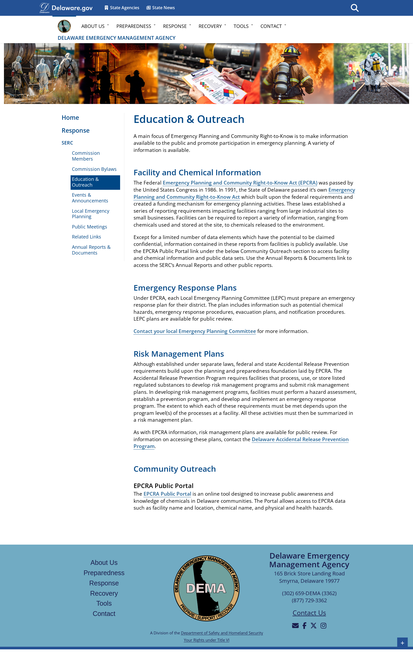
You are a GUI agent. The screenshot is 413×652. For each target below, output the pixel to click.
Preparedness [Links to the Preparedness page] (104, 572)
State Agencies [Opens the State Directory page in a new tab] (121, 8)
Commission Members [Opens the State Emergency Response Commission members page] (86, 156)
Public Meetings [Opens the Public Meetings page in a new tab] (89, 226)
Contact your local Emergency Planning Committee (195, 331)
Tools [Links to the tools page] (104, 603)
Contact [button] (271, 26)
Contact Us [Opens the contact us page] (309, 612)
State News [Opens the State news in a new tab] (160, 8)
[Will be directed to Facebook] (304, 625)
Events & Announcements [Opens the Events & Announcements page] (90, 198)
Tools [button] (241, 26)
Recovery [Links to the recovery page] (104, 593)
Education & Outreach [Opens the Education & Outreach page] (85, 182)
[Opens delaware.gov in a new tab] (72, 7)
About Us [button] (93, 26)
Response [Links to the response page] (104, 583)
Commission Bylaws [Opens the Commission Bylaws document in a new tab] (94, 169)
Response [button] (175, 26)
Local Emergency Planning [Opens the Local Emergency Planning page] (90, 214)
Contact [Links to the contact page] (104, 613)
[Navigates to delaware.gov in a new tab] (44, 7)
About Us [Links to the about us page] (104, 562)
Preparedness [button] (133, 26)
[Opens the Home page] (67, 118)
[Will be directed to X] (313, 625)
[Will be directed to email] (295, 625)
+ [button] (403, 642)
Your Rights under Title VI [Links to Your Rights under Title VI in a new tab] (206, 640)
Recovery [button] (210, 26)
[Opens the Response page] (73, 131)
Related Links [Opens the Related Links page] (86, 236)
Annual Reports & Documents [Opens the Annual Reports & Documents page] (91, 250)
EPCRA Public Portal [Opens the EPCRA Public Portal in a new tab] (167, 493)
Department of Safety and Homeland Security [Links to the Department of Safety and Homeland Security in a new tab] (222, 632)
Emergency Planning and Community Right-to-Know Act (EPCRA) (240, 182)
